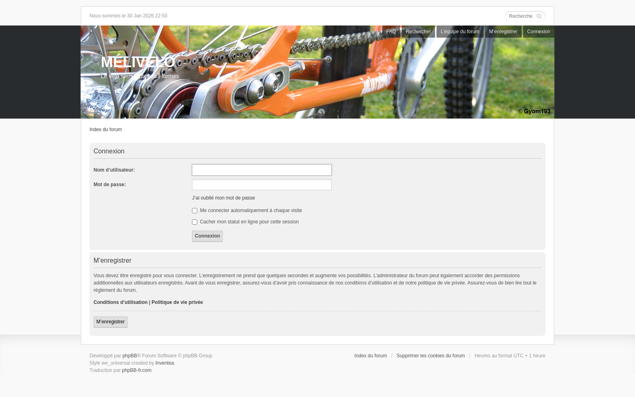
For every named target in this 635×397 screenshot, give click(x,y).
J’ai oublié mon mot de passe (223, 198)
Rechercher (418, 31)
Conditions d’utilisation (120, 302)
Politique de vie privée (177, 302)
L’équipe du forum (460, 31)
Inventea (165, 363)
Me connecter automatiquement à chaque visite (247, 210)
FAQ (391, 31)
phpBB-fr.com (136, 370)
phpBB (129, 356)
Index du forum (105, 129)
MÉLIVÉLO (138, 62)
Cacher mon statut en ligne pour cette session (245, 222)
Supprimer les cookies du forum (430, 356)
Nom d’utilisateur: (114, 170)
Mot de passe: (110, 184)
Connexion (538, 31)
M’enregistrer (503, 31)
